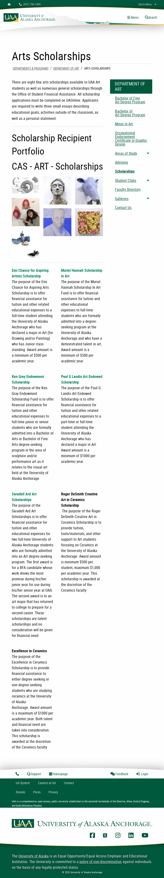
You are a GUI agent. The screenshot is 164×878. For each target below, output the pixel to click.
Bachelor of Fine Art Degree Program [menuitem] (130, 100)
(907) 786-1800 (30, 4)
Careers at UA (47, 783)
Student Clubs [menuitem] (125, 180)
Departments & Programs (31, 68)
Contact (69, 783)
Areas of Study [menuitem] (126, 153)
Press (37, 792)
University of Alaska (33, 856)
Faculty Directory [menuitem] (128, 189)
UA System (23, 783)
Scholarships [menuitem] (125, 171)
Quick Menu (145, 4)
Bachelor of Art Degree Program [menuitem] (130, 113)
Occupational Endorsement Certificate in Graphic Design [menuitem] (131, 138)
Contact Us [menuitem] (123, 207)
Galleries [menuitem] (121, 198)
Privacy (53, 792)
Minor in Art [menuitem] (124, 123)
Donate (20, 792)
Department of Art (66, 68)
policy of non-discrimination (100, 861)
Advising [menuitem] (121, 162)
